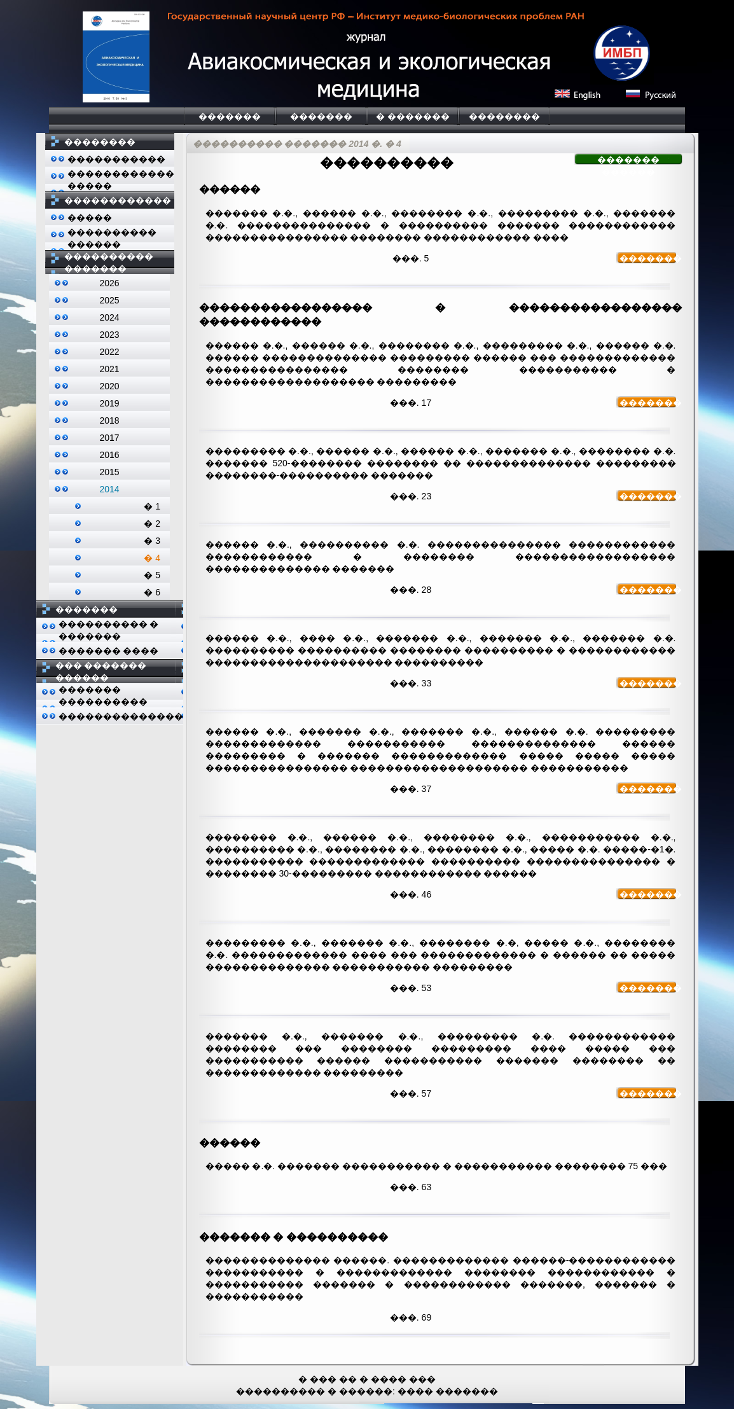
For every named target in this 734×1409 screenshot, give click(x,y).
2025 (109, 300)
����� (89, 217)
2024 (109, 317)
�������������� (121, 716)
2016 (109, 455)
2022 (109, 352)
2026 (109, 283)
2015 (109, 472)
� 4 (152, 558)
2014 (109, 489)
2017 (109, 438)
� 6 (152, 592)
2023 (109, 335)
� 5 (152, 575)
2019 (109, 403)
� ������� (413, 116)
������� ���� (109, 651)
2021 (109, 369)
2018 (109, 420)
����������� (116, 159)
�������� (504, 116)
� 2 (152, 523)
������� (229, 116)
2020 (109, 386)
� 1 (152, 506)
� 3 (152, 541)
